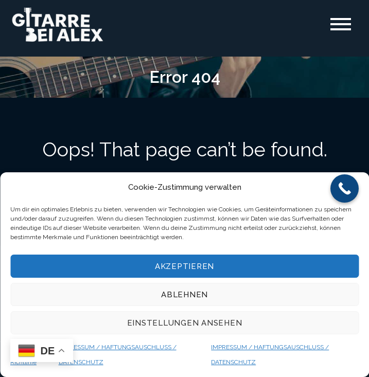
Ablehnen (184, 294)
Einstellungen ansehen (184, 323)
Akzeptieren (184, 266)
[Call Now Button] (344, 188)
